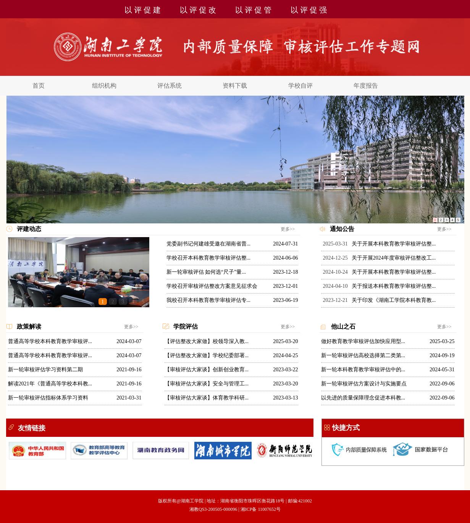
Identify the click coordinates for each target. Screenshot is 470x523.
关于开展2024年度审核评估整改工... (394, 258)
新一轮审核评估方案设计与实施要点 (364, 384)
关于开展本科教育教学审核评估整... (394, 244)
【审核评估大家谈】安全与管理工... (207, 384)
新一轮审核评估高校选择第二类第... (363, 355)
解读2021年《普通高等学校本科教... (50, 384)
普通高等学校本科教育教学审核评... (50, 341)
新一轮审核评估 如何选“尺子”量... (206, 272)
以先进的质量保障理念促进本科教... (363, 398)
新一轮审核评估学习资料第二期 (45, 369)
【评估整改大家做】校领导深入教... (207, 341)
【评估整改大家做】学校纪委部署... (207, 355)
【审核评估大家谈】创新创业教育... (207, 369)
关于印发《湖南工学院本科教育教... (394, 300)
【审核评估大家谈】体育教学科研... (207, 398)
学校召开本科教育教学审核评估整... (208, 258)
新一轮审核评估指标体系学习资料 (48, 398)
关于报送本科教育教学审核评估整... (394, 286)
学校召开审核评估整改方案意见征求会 (211, 286)
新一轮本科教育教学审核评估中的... (363, 369)
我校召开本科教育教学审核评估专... (208, 300)
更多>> (288, 229)
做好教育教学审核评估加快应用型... (363, 341)
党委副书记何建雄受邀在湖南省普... (208, 244)
